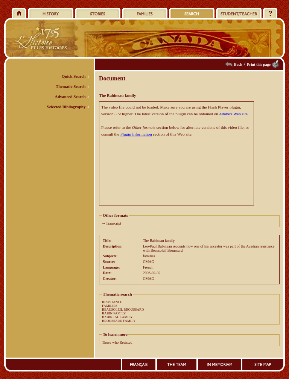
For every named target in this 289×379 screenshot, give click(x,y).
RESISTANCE (112, 302)
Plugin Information (136, 134)
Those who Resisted (117, 342)
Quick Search (74, 76)
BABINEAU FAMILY (117, 317)
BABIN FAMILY (114, 313)
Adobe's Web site (233, 114)
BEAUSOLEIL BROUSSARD (123, 309)
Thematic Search (71, 86)
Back (238, 64)
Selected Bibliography (66, 106)
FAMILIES (109, 306)
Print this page (259, 64)
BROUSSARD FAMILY (118, 321)
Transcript (113, 223)
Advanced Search (70, 96)
